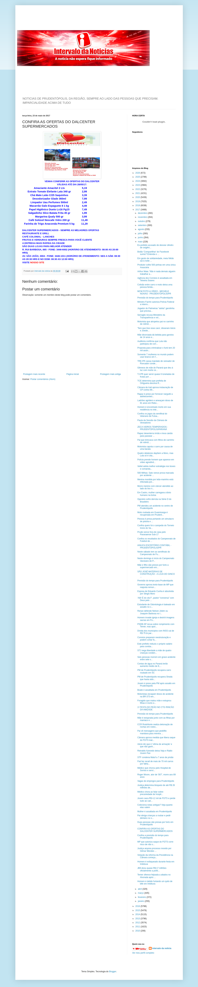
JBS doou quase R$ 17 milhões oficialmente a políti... (151, 869)
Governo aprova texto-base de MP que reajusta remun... (155, 585)
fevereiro (142, 897)
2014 (138, 914)
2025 (138, 177)
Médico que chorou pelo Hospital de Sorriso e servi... (154, 769)
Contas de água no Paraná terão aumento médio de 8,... (152, 664)
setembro (142, 225)
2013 (138, 918)
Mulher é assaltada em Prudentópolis (154, 811)
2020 (138, 197)
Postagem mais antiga (110, 374)
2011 (138, 926)
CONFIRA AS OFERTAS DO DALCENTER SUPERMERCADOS (155, 830)
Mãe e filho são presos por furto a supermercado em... (153, 566)
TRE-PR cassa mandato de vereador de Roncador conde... (155, 362)
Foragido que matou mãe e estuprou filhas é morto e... (154, 701)
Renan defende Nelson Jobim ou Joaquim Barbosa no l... (152, 612)
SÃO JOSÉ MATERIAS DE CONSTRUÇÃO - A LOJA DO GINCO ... (156, 574)
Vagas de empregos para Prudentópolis (155, 781)
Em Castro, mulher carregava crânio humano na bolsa (154, 493)
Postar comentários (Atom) (42, 379)
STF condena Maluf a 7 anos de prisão (155, 757)
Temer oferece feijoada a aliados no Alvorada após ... (153, 875)
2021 (138, 193)
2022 (138, 189)
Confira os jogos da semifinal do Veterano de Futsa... (152, 414)
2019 (138, 201)
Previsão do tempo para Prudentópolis (155, 298)
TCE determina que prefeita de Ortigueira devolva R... (151, 382)
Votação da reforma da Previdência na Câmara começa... (155, 856)
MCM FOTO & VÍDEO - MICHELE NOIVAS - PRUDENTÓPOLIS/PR (154, 292)
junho (141, 237)
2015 (138, 910)
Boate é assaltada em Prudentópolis (154, 690)
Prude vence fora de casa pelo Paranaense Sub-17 (151, 533)
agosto (141, 229)
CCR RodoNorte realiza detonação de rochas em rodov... (155, 725)
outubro (141, 221)
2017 (138, 209)
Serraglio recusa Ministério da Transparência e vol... (151, 316)
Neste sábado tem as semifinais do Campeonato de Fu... (153, 553)
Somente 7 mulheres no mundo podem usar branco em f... (155, 355)
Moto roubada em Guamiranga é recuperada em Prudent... (152, 513)
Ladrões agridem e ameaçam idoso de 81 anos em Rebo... (155, 401)
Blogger (112, 971)
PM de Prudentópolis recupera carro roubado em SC (154, 671)
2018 (138, 205)
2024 (138, 181)
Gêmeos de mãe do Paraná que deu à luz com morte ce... (155, 368)
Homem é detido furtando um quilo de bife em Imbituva (154, 882)
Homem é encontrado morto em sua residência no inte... (154, 408)
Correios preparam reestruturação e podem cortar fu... (154, 638)
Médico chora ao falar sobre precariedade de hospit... (150, 793)
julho (140, 233)
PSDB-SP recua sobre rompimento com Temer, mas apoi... (155, 625)
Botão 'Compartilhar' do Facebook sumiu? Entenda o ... (153, 253)
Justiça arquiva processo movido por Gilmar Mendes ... (154, 849)
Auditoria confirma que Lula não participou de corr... (152, 342)
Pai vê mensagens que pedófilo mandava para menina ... (151, 732)
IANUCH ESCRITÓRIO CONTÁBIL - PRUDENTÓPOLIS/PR (154, 546)
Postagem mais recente (34, 374)
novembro (143, 217)
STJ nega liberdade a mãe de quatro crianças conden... (154, 651)
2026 (138, 173)
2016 (138, 906)
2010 (138, 931)
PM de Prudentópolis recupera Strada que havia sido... (154, 678)
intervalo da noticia (42, 271)
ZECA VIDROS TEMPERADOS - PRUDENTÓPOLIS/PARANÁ (152, 428)
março (141, 893)
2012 (138, 922)
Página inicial (72, 374)
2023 (138, 185)
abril (140, 889)
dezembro (143, 213)
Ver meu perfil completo (143, 953)
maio (140, 241)
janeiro (141, 901)
